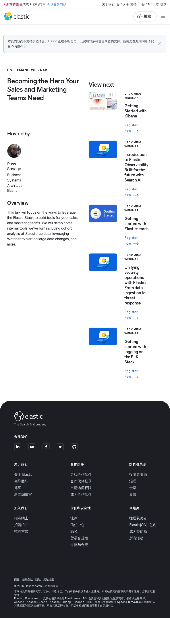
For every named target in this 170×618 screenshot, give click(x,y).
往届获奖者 (138, 518)
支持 (133, 4)
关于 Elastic (23, 474)
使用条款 (27, 579)
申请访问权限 (81, 487)
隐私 (73, 531)
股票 (132, 494)
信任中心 (77, 524)
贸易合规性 (79, 538)
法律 (73, 518)
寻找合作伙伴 (81, 474)
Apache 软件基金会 (129, 602)
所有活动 (136, 538)
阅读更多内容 (56, 4)
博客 (17, 487)
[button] (159, 43)
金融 (132, 487)
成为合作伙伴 (81, 494)
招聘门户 (21, 524)
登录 (161, 4)
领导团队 (21, 481)
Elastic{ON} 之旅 (142, 524)
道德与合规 (79, 544)
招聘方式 (21, 531)
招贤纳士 (21, 518)
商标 (16, 579)
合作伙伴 (122, 4)
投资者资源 (138, 474)
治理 (132, 481)
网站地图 (48, 579)
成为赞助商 (138, 531)
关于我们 (108, 4)
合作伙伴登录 (81, 481)
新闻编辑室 (23, 494)
